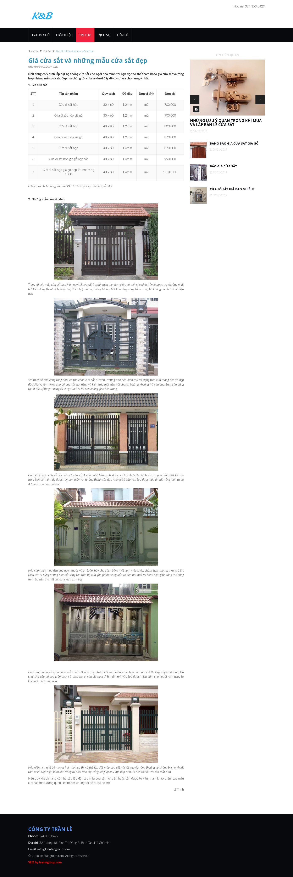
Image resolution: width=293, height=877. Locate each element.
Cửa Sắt (47, 51)
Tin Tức (85, 35)
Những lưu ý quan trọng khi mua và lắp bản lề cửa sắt (226, 122)
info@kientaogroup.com (53, 849)
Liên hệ (123, 35)
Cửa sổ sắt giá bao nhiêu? (232, 189)
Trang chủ (41, 35)
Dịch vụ (104, 35)
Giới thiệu (64, 35)
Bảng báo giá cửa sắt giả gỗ (234, 143)
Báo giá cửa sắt (223, 166)
